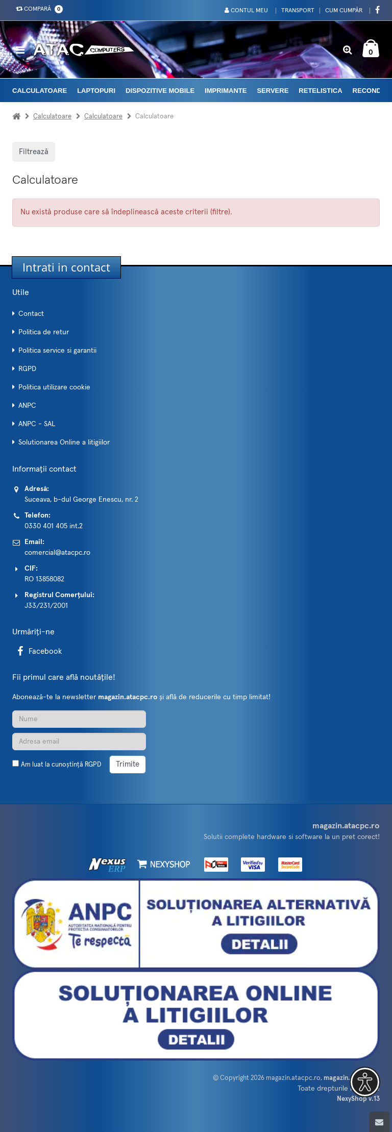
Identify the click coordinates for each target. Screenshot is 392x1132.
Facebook (38, 651)
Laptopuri (96, 90)
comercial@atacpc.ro (57, 552)
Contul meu (246, 10)
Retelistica (320, 90)
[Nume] (79, 719)
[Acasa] (16, 116)
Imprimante (226, 90)
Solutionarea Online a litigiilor (64, 442)
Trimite (127, 764)
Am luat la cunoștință (61, 764)
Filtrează (33, 152)
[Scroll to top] (379, 1122)
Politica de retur (43, 332)
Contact (31, 313)
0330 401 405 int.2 (53, 526)
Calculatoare (39, 90)
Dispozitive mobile (160, 90)
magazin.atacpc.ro (293, 1078)
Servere (272, 90)
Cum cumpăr (343, 11)
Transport (297, 11)
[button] (365, 1082)
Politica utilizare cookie (54, 387)
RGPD (27, 369)
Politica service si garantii (57, 350)
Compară (37, 9)
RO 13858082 (44, 579)
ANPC (27, 405)
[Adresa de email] (79, 741)
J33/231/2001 (46, 605)
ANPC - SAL (36, 424)
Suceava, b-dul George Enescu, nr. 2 (81, 499)
